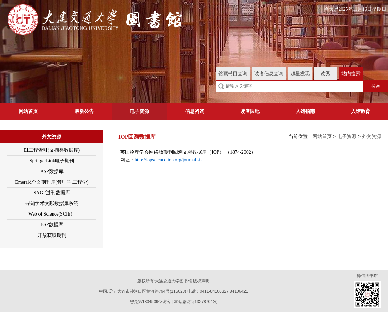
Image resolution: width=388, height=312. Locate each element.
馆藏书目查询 (232, 73)
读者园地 (250, 111)
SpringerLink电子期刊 (52, 160)
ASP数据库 (52, 171)
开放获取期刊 (51, 235)
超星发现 (300, 73)
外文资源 (51, 136)
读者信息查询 (268, 73)
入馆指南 (305, 111)
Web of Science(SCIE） (52, 214)
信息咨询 (194, 111)
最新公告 (84, 111)
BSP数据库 (52, 224)
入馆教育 (360, 111)
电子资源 (139, 111)
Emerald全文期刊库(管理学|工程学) (52, 182)
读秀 (325, 73)
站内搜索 (351, 73)
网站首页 (28, 111)
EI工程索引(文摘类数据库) (52, 150)
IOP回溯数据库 (137, 137)
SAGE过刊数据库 (52, 192)
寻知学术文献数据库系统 (51, 203)
